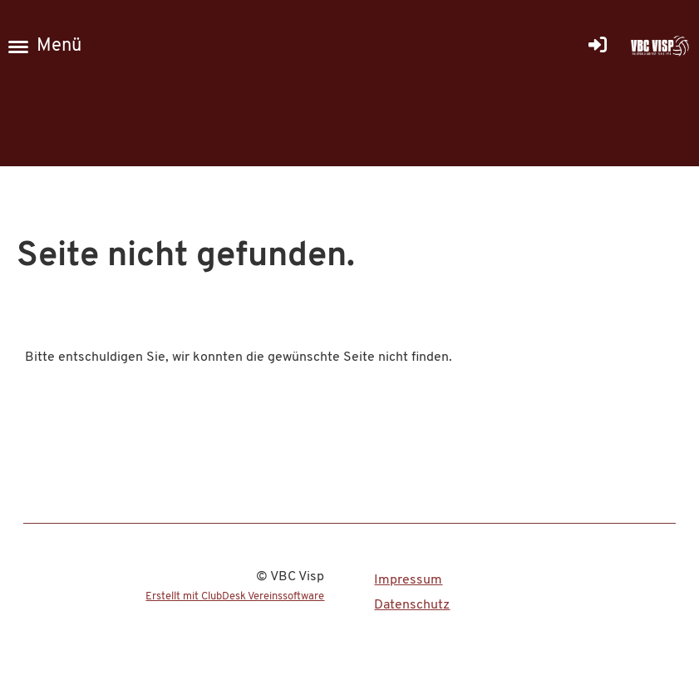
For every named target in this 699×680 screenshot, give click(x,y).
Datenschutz (412, 605)
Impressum (408, 580)
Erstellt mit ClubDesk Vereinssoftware (234, 596)
